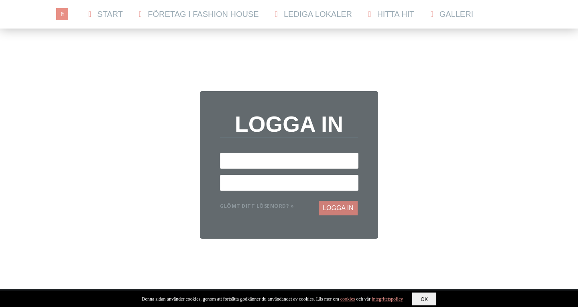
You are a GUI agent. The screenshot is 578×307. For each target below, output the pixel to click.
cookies (347, 299)
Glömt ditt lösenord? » (257, 206)
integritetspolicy (387, 299)
